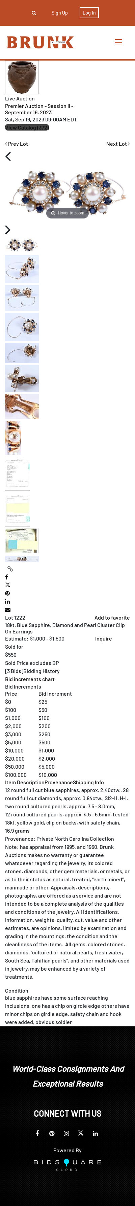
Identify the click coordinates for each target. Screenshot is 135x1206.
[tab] (25, 782)
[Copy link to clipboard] (10, 569)
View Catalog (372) (27, 127)
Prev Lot (16, 143)
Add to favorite (112, 617)
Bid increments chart (30, 679)
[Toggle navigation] (118, 42)
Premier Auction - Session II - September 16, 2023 (39, 108)
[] (32, 671)
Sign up (60, 13)
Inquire (103, 638)
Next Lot (118, 143)
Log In (89, 13)
